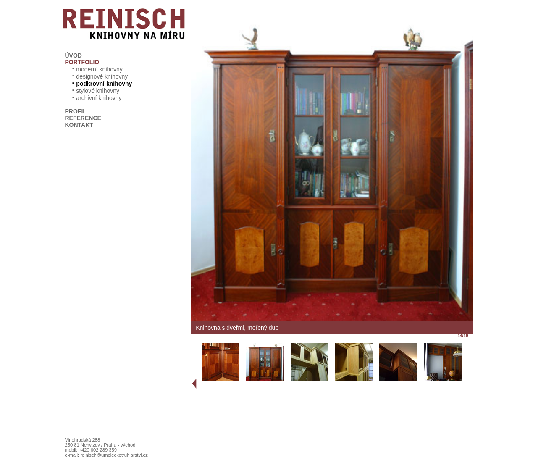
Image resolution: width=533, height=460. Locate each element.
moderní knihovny (96, 69)
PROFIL (76, 111)
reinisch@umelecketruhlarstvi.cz (114, 454)
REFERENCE (83, 118)
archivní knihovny (95, 98)
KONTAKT (79, 124)
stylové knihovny (94, 90)
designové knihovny (99, 76)
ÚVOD (73, 55)
